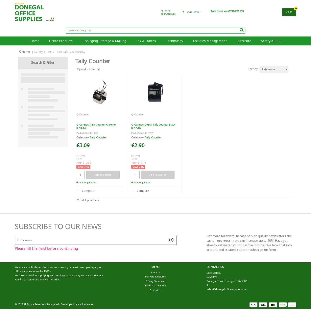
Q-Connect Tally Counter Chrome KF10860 (96, 126)
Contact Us (155, 290)
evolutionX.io (85, 304)
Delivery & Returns (155, 276)
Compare (84, 191)
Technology (174, 41)
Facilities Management (210, 41)
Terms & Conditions (155, 285)
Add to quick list (86, 182)
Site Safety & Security (71, 52)
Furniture (244, 41)
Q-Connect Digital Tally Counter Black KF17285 (153, 126)
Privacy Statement (155, 281)
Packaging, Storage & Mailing (104, 41)
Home (35, 41)
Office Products (61, 41)
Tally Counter (98, 137)
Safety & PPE (270, 41)
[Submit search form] (242, 30)
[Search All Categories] (156, 30)
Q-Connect (82, 114)
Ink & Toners (146, 41)
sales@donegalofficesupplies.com (226, 289)
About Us (155, 272)
